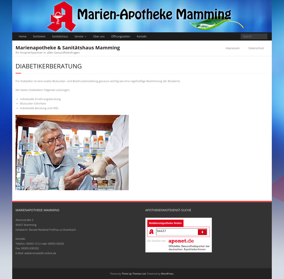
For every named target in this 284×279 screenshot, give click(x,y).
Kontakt (141, 36)
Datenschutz (256, 48)
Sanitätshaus (60, 36)
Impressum (233, 48)
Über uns (99, 36)
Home (22, 36)
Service (79, 36)
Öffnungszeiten (120, 36)
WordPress (167, 273)
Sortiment (39, 36)
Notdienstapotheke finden (165, 223)
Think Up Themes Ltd (134, 273)
